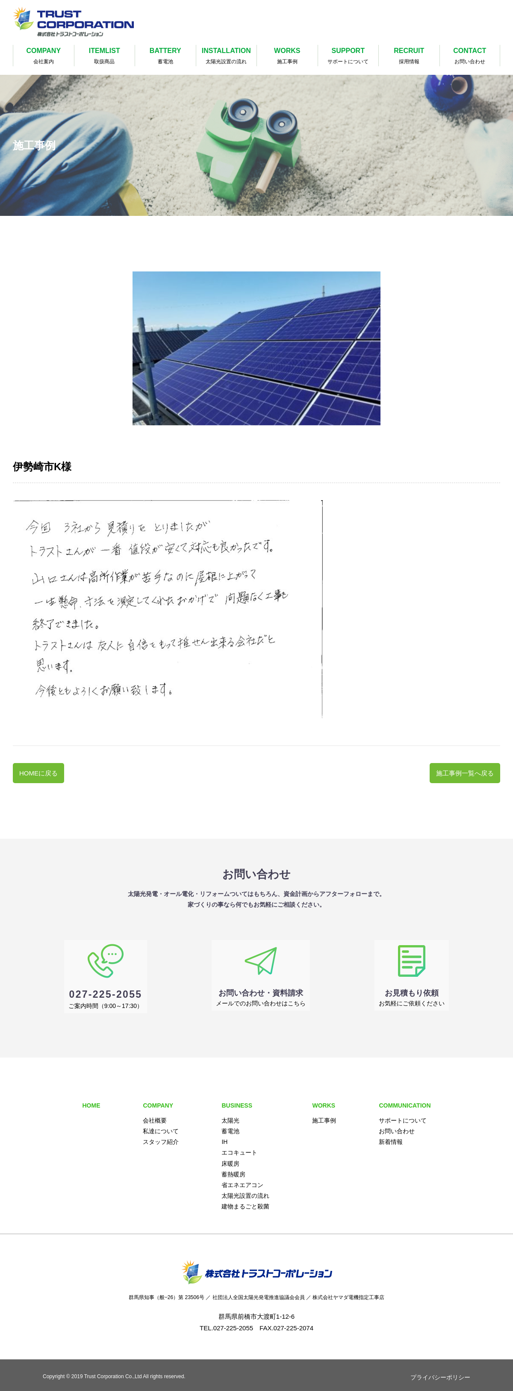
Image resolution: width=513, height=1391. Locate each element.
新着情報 (391, 1137)
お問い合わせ (397, 1126)
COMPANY (44, 56)
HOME (91, 1100)
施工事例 (324, 1115)
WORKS (287, 56)
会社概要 (155, 1115)
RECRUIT (409, 56)
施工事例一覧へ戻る (465, 773)
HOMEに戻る (38, 773)
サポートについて (403, 1115)
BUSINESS (236, 1100)
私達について (161, 1126)
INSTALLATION (226, 56)
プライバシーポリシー (440, 1372)
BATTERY (165, 56)
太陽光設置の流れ (245, 1190)
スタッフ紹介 (161, 1137)
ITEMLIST (105, 56)
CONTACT (470, 56)
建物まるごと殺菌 (245, 1201)
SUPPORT (348, 56)
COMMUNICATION (404, 1100)
